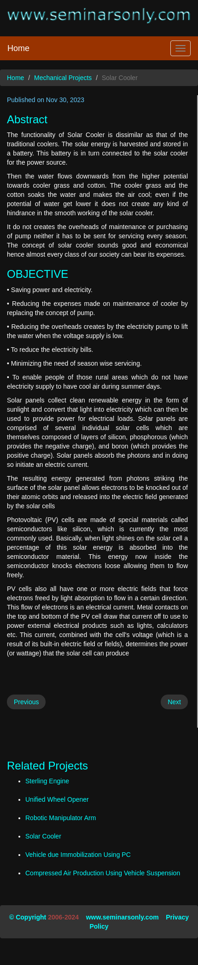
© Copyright (27, 917)
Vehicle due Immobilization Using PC (78, 854)
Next (174, 702)
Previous (26, 702)
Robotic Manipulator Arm (60, 817)
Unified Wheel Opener (57, 799)
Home (18, 48)
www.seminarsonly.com (122, 917)
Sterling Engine (47, 781)
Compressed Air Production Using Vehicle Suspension (102, 873)
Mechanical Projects (63, 77)
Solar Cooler (43, 836)
